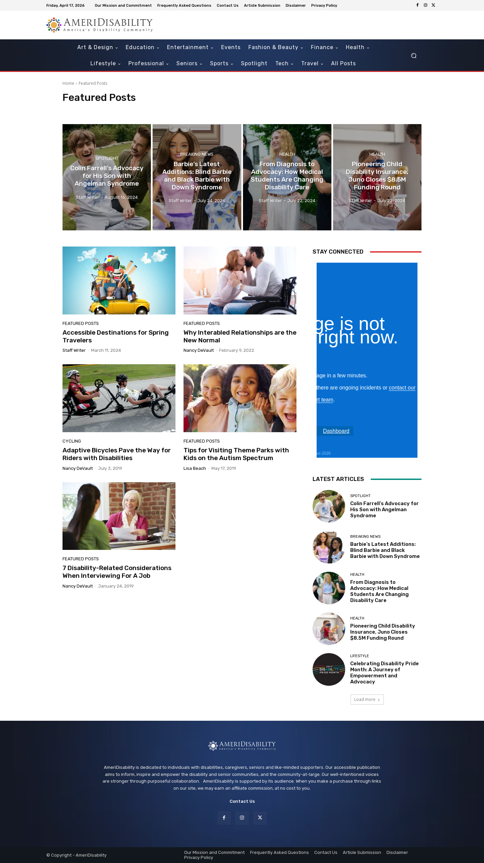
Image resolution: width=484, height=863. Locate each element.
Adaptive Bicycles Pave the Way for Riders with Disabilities (117, 454)
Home (68, 83)
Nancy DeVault (199, 350)
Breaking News (196, 154)
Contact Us (242, 801)
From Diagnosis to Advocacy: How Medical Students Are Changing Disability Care (379, 591)
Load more (367, 699)
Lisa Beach (195, 468)
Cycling (72, 441)
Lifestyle (359, 656)
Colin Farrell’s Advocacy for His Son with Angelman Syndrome (384, 509)
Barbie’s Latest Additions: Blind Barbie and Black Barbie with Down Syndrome (385, 550)
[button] (413, 56)
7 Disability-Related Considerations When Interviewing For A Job (117, 571)
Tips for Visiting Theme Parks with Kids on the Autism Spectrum (236, 454)
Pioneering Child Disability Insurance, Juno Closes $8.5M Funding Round (382, 632)
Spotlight (106, 158)
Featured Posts (81, 323)
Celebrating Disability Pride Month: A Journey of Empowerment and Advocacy (384, 673)
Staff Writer (74, 350)
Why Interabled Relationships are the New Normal (240, 336)
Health (287, 154)
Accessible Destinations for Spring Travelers (116, 336)
